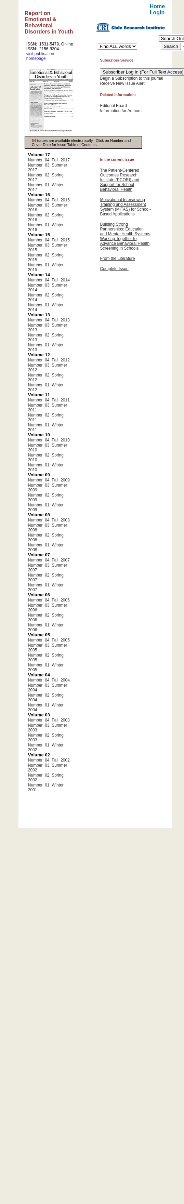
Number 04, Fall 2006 (49, 600)
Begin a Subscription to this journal (131, 78)
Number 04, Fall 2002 (49, 760)
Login (157, 12)
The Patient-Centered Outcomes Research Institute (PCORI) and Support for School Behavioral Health (119, 180)
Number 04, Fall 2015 (49, 240)
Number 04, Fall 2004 (49, 680)
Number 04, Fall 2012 (49, 360)
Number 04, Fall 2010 (49, 440)
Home (157, 6)
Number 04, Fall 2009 (49, 480)
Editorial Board (113, 105)
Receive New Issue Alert (122, 83)
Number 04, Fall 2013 (49, 320)
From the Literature (117, 258)
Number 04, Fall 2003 (49, 720)
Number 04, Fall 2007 (49, 560)
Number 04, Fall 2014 (49, 280)
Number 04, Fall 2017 (49, 160)
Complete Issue (114, 268)
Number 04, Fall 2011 (49, 400)
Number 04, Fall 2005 (49, 640)
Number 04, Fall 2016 (49, 200)
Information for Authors (120, 110)
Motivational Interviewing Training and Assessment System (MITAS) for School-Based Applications (125, 206)
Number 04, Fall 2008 (49, 520)
